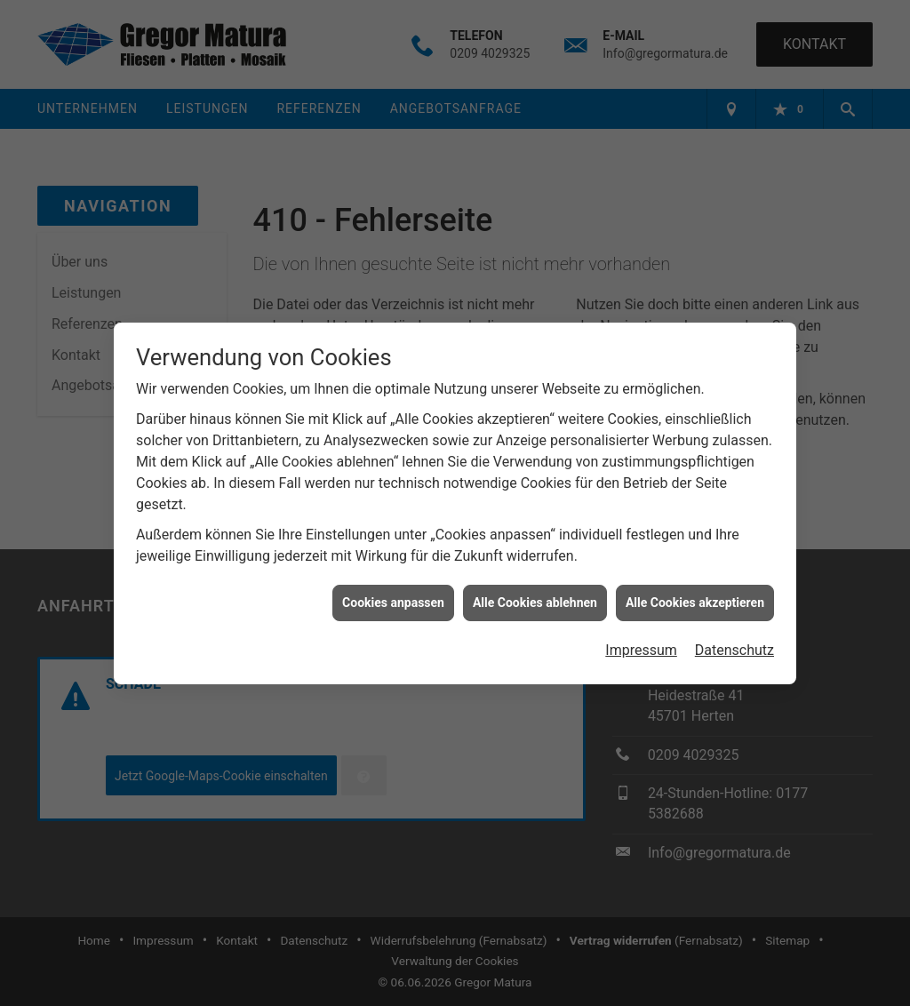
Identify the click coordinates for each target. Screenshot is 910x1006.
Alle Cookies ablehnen (535, 599)
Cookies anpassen (393, 599)
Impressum (641, 647)
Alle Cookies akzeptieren (695, 599)
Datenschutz (734, 647)
